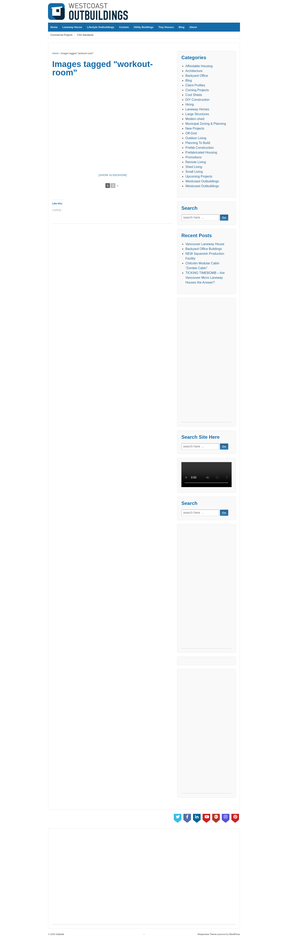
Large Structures (197, 114)
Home (54, 27)
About (193, 27)
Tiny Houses (166, 27)
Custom (124, 27)
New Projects (194, 128)
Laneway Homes (197, 109)
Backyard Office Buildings (203, 249)
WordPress (234, 934)
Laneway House (72, 27)
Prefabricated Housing (201, 152)
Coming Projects (197, 90)
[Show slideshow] (113, 175)
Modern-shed (194, 119)
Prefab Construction (199, 147)
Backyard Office (196, 75)
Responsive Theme (207, 934)
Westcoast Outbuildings (202, 181)
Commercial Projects (61, 35)
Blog (181, 27)
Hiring (189, 104)
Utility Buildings (143, 27)
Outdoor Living (195, 138)
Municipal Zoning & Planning (205, 123)
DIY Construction (197, 99)
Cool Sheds (193, 95)
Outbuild (59, 934)
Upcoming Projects (198, 176)
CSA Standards (85, 35)
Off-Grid (191, 133)
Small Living (194, 171)
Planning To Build (197, 143)
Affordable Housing (199, 66)
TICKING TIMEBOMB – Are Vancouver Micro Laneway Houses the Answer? (205, 277)
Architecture (193, 71)
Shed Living (193, 167)
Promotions (193, 157)
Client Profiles (195, 85)
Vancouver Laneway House (204, 244)
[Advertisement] (199, 12)
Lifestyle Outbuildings (100, 27)
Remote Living (195, 162)
